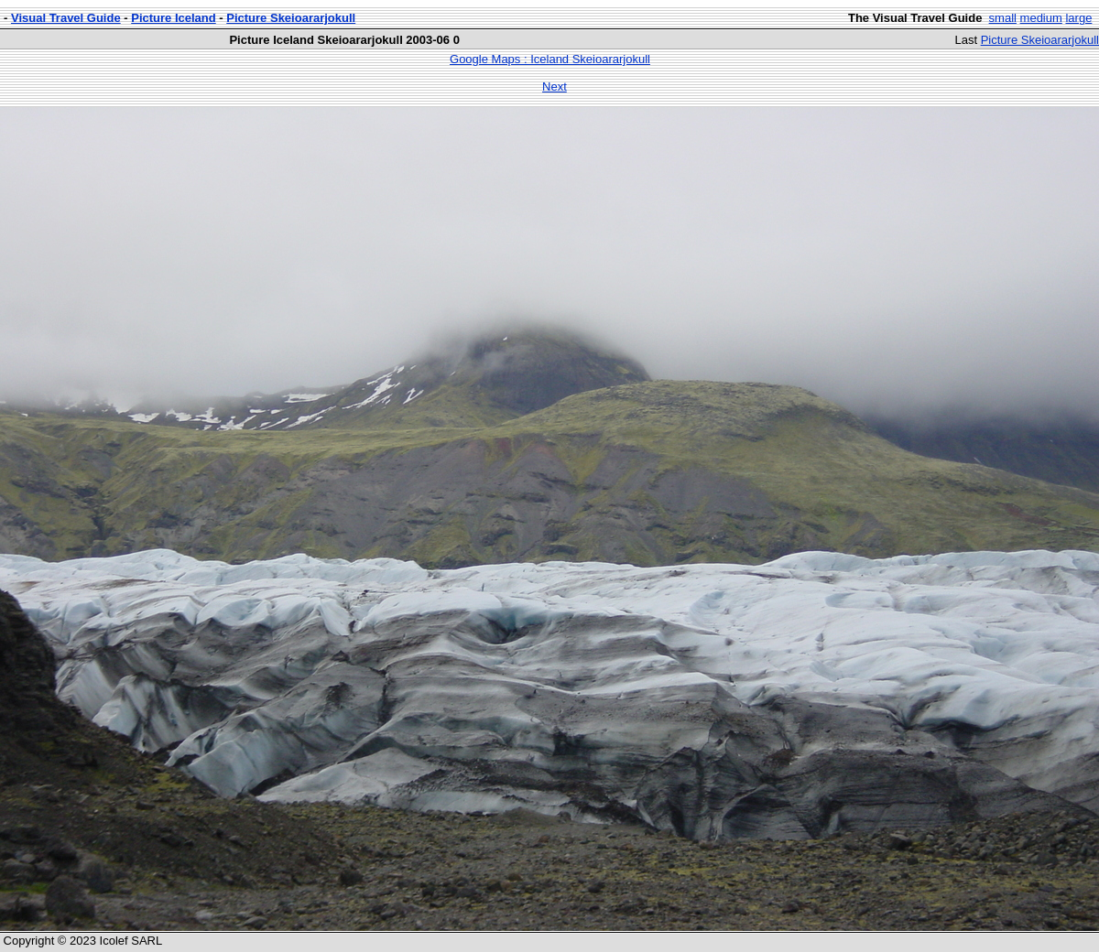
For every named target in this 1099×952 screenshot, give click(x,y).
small (1003, 18)
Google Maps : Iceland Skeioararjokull (550, 59)
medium (1041, 18)
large (1078, 18)
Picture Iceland (173, 18)
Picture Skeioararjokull (290, 18)
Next (554, 86)
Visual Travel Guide (66, 18)
